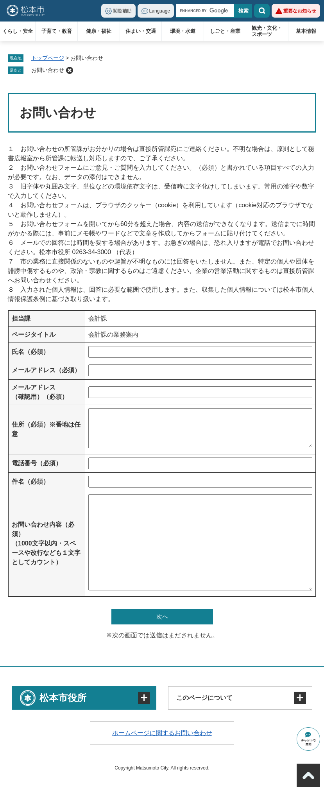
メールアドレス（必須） (46, 370)
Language (159, 11)
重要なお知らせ (299, 11)
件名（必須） (30, 481)
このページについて (204, 697)
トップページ (47, 58)
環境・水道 (182, 31)
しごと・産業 (225, 31)
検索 (262, 11)
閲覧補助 (122, 11)
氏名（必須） (30, 351)
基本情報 (306, 31)
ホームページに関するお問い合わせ (162, 733)
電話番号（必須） (37, 463)
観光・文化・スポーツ (267, 31)
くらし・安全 (17, 31)
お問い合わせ (47, 70)
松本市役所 (62, 697)
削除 (69, 70)
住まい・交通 (140, 31)
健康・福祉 (98, 31)
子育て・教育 (56, 31)
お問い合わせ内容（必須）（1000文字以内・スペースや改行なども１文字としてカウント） (46, 543)
